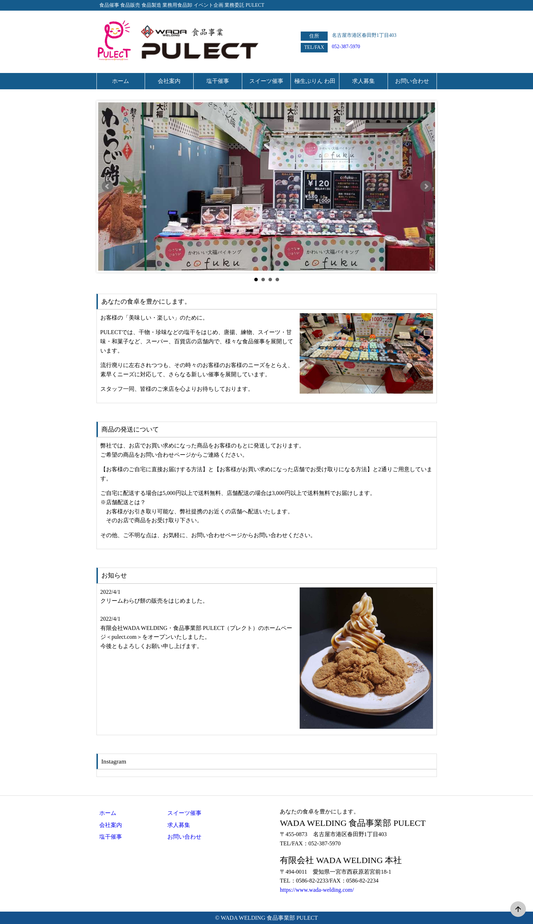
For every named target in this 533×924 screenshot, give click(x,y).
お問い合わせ (184, 837)
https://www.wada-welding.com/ (317, 890)
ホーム (107, 813)
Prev (107, 186)
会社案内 (110, 825)
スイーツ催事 (184, 813)
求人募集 (178, 825)
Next (426, 186)
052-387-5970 (346, 46)
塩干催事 (110, 837)
